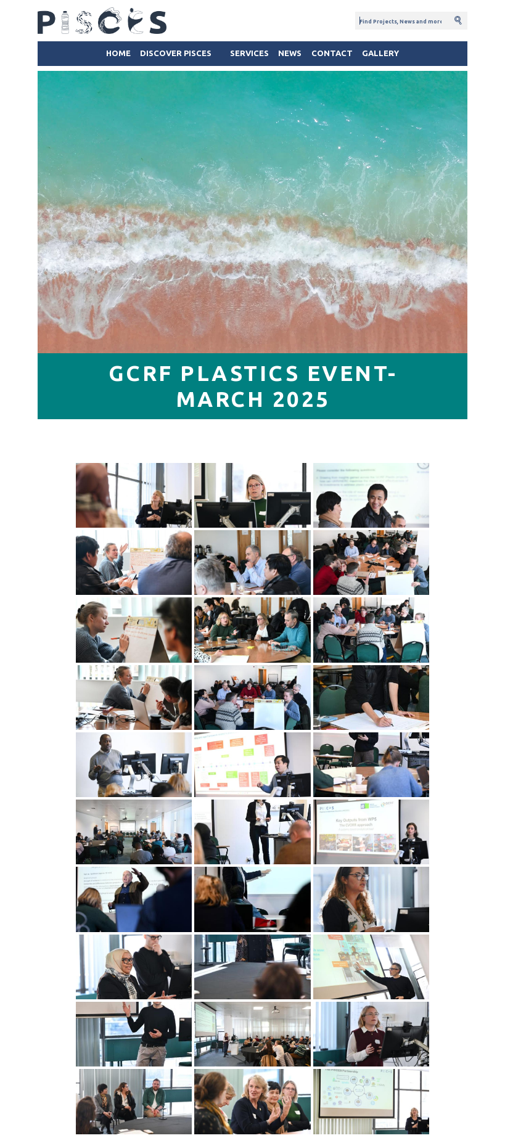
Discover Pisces (175, 53)
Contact (332, 53)
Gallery (380, 53)
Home (118, 53)
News (290, 53)
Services (249, 53)
